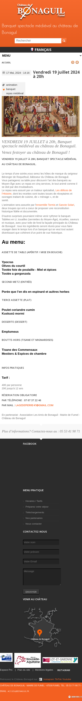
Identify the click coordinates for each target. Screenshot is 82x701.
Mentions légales (44, 670)
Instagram (48, 679)
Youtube (66, 679)
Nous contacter (34, 523)
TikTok (58, 679)
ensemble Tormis (45, 204)
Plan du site (23, 670)
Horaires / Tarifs (34, 501)
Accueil (6, 62)
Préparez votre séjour (37, 506)
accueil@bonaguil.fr (18, 691)
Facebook (40, 679)
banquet (10, 89)
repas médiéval (15, 93)
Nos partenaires (34, 518)
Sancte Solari (66, 204)
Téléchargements (35, 512)
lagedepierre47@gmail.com (34, 405)
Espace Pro (6, 670)
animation (11, 84)
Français (41, 49)
